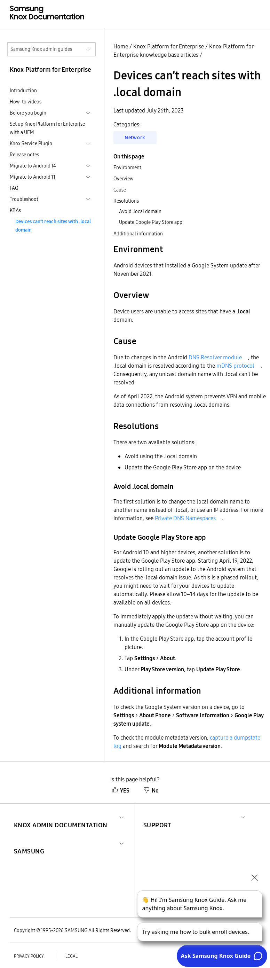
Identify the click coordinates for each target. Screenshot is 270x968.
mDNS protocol (235, 365)
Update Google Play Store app (150, 222)
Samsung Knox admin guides (41, 49)
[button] (61, 817)
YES (120, 790)
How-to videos (25, 101)
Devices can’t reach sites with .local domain (53, 225)
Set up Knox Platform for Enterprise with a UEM (47, 128)
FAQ (14, 188)
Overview (123, 178)
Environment (127, 167)
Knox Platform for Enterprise (168, 46)
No (151, 790)
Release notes (24, 154)
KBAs (15, 210)
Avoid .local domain (140, 211)
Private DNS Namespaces (185, 518)
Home (120, 46)
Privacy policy (29, 956)
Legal (71, 956)
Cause (119, 189)
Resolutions (126, 200)
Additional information (138, 233)
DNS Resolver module (215, 357)
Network (135, 137)
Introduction (23, 90)
